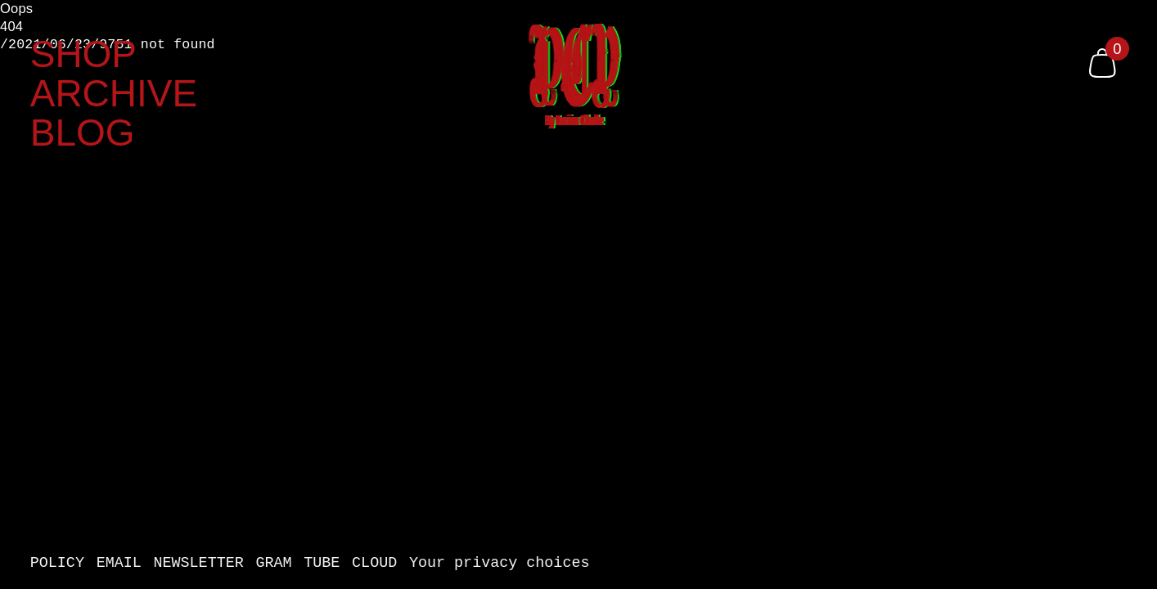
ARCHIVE (113, 94)
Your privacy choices (499, 563)
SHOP (83, 55)
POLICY (57, 563)
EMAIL (119, 563)
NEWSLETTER (198, 563)
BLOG (82, 133)
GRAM (273, 563)
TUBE (322, 563)
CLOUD (374, 563)
